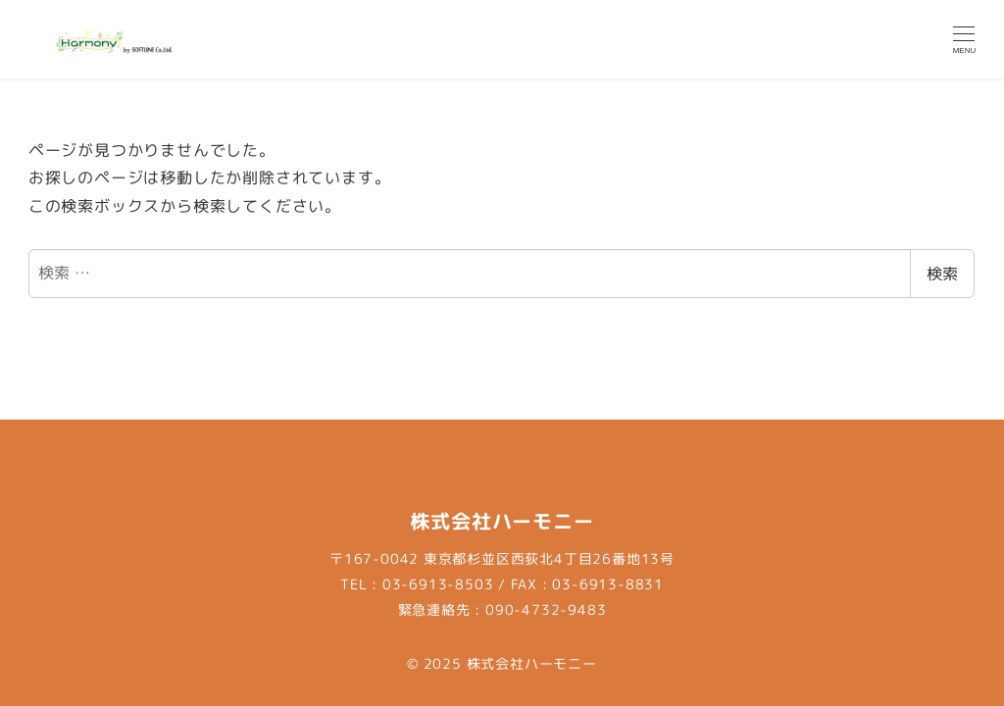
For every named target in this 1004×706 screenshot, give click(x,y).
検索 (942, 273)
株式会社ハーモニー (532, 664)
